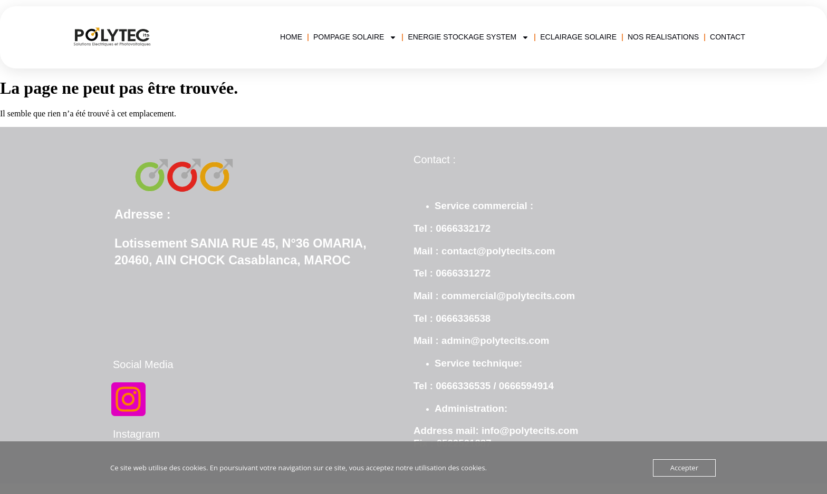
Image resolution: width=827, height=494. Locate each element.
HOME (291, 37)
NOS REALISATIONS (663, 37)
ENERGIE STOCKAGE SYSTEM (468, 37)
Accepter (684, 467)
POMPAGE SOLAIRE (355, 37)
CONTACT (727, 37)
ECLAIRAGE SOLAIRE (578, 37)
